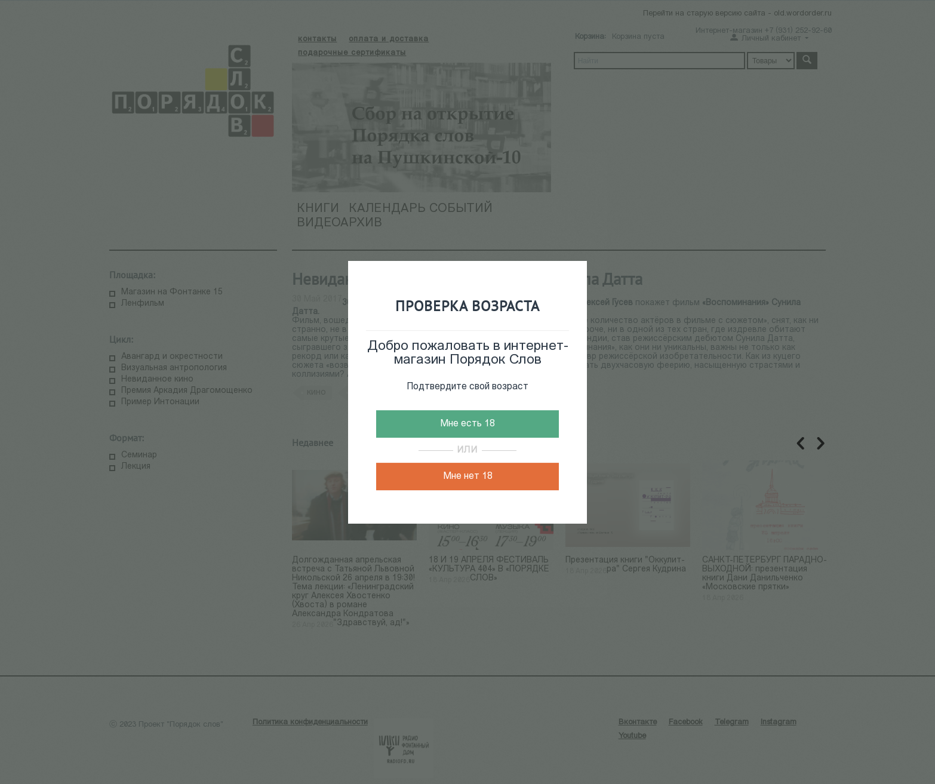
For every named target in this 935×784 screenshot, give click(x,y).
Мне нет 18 (468, 476)
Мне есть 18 (467, 424)
